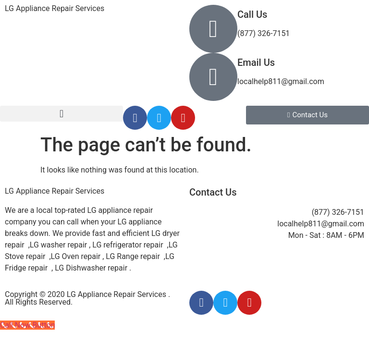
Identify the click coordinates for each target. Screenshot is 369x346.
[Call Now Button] (27, 325)
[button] (61, 114)
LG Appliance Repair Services (54, 8)
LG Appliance (54, 191)
